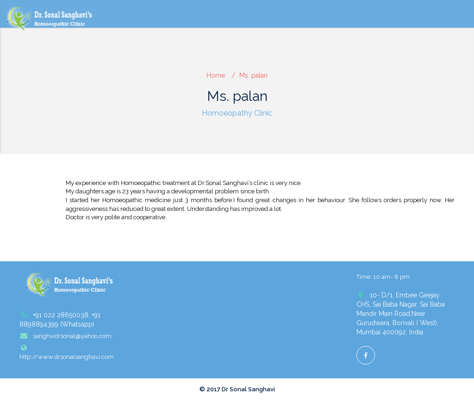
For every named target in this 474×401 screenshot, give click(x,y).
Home (215, 75)
